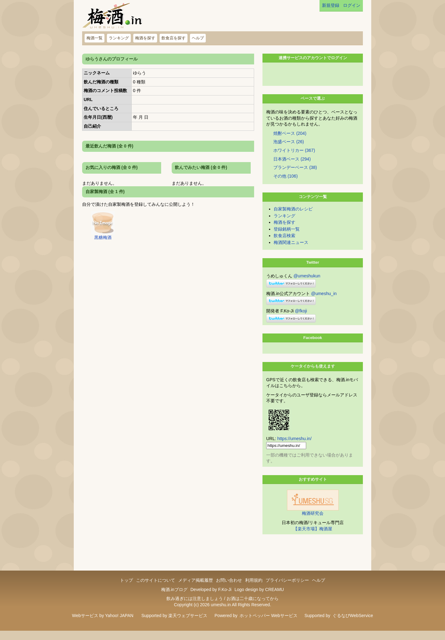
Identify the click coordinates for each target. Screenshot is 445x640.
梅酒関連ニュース (291, 251)
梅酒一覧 (94, 38)
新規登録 (330, 5)
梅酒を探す (145, 38)
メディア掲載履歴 (195, 589)
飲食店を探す (173, 38)
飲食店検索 (284, 244)
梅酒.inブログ (174, 598)
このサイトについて (155, 589)
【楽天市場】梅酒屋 (312, 538)
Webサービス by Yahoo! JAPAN (102, 624)
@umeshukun (306, 285)
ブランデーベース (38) (295, 176)
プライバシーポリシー (287, 589)
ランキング (119, 38)
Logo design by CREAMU (259, 598)
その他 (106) (285, 185)
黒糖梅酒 (103, 237)
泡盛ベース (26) (288, 150)
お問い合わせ (229, 589)
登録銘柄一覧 (287, 238)
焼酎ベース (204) (289, 142)
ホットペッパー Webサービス (268, 624)
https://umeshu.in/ (294, 447)
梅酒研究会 (313, 522)
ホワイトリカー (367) (294, 159)
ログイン (351, 5)
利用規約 (253, 589)
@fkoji (301, 320)
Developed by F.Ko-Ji (210, 598)
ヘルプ (198, 38)
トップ (126, 589)
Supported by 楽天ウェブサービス (174, 624)
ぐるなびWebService (353, 624)
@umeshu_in (324, 302)
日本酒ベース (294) (292, 168)
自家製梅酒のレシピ (293, 218)
